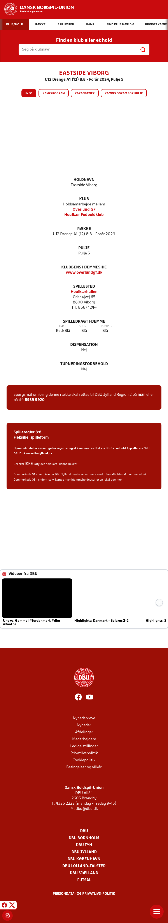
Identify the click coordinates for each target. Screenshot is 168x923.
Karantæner (85, 93)
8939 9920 (35, 400)
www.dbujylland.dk (39, 453)
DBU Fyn (84, 845)
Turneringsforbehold (84, 364)
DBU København (84, 859)
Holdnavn (84, 180)
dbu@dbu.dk (87, 809)
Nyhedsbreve (84, 718)
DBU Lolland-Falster (84, 866)
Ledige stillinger (84, 746)
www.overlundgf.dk (84, 273)
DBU (84, 831)
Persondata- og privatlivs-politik (84, 893)
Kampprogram (53, 93)
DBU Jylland (84, 852)
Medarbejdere (84, 739)
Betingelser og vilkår (84, 767)
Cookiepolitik (84, 760)
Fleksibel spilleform (31, 438)
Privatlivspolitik (84, 753)
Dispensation (84, 345)
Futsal (84, 880)
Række (84, 229)
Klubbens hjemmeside (84, 267)
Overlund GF (84, 210)
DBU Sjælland (84, 873)
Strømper (105, 326)
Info (28, 93)
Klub (84, 199)
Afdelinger (84, 732)
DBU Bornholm (84, 838)
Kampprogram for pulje (124, 93)
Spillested (84, 287)
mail (141, 395)
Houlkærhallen (84, 292)
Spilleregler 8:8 (27, 432)
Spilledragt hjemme (84, 322)
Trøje (63, 326)
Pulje (84, 248)
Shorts (84, 326)
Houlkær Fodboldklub (84, 215)
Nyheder (84, 725)
